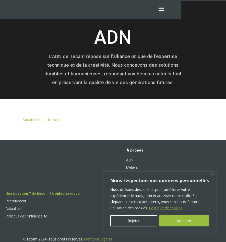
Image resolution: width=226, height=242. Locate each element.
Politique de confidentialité (26, 216)
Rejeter (134, 220)
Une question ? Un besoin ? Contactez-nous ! (43, 193)
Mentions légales (98, 239)
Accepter (184, 220)
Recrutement (16, 201)
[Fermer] (212, 174)
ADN (129, 160)
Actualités (13, 208)
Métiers (132, 167)
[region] (159, 202)
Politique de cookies (165, 207)
